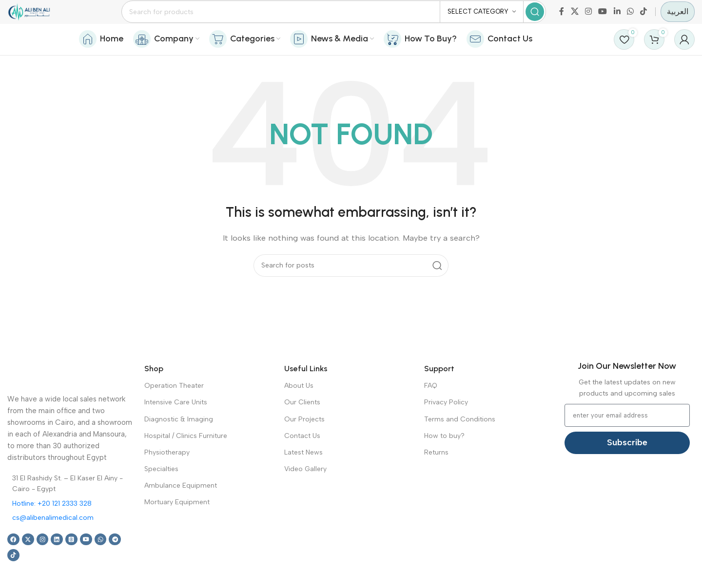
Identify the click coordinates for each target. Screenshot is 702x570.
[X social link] (574, 19)
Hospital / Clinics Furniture (185, 459)
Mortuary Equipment (177, 525)
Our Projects (304, 441)
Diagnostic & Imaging (178, 441)
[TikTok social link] (643, 19)
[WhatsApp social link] (630, 19)
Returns (436, 475)
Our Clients (302, 425)
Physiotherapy (167, 475)
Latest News (303, 475)
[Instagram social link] (588, 19)
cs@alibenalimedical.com (53, 540)
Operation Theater (174, 408)
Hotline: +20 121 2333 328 (52, 526)
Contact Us (302, 459)
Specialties (161, 492)
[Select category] (482, 19)
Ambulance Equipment (180, 508)
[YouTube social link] (602, 19)
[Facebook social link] (561, 19)
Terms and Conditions (459, 441)
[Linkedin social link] (617, 19)
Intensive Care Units (175, 425)
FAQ (430, 408)
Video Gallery (305, 492)
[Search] (351, 19)
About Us (298, 408)
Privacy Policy (446, 425)
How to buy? (444, 459)
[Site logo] (46, 19)
